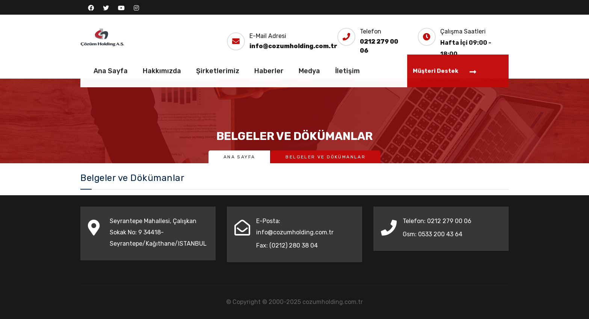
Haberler (269, 72)
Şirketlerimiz (217, 72)
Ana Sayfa (111, 72)
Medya (309, 72)
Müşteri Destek (444, 73)
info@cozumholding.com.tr (293, 46)
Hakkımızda (162, 72)
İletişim (347, 72)
